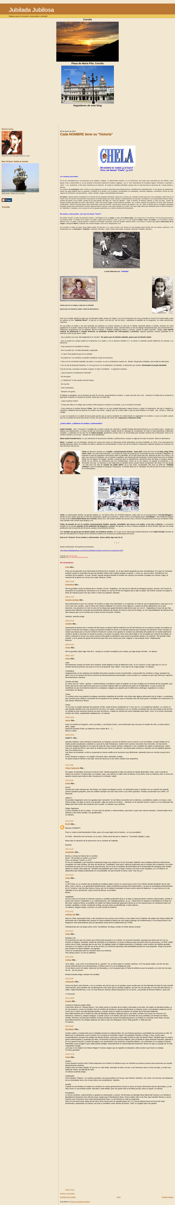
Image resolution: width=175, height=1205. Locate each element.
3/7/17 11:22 (69, 849)
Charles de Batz (72, 600)
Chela (67, 659)
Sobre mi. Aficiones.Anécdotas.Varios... (77, 557)
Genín (67, 720)
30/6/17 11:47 (69, 597)
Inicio (119, 1197)
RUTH (67, 824)
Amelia (68, 1001)
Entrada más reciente (68, 1197)
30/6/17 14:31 (69, 644)
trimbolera (70, 584)
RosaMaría (69, 1029)
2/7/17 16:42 (69, 821)
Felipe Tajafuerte (72, 768)
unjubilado (69, 852)
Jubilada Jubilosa (31, 10)
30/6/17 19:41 (69, 717)
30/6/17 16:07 (69, 655)
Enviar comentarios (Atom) (80, 1202)
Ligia (67, 567)
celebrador (70, 982)
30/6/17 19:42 (69, 735)
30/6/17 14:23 (69, 620)
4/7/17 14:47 (69, 911)
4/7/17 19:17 (69, 931)
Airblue (68, 960)
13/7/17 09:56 (69, 998)
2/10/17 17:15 (69, 1054)
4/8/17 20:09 (69, 1026)
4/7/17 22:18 (69, 957)
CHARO (68, 624)
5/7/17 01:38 (69, 978)
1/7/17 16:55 (69, 765)
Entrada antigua (167, 1197)
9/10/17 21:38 (69, 1190)
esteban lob (70, 914)
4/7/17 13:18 (69, 875)
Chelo (68, 647)
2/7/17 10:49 (69, 780)
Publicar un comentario (67, 1193)
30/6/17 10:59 (69, 581)
